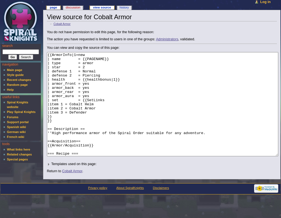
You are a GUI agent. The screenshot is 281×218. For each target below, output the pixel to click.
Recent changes (19, 79)
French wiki (15, 136)
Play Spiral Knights (21, 112)
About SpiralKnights (130, 208)
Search (7, 46)
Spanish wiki (16, 127)
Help (10, 89)
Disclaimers (161, 208)
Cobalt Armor (62, 24)
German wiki (16, 132)
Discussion (73, 7)
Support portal (18, 122)
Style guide (15, 75)
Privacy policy (97, 208)
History (124, 7)
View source (102, 7)
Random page (17, 84)
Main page (14, 70)
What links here (18, 149)
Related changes (19, 154)
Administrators (167, 39)
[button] (162, 184)
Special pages (17, 159)
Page (53, 7)
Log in (265, 2)
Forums (12, 117)
